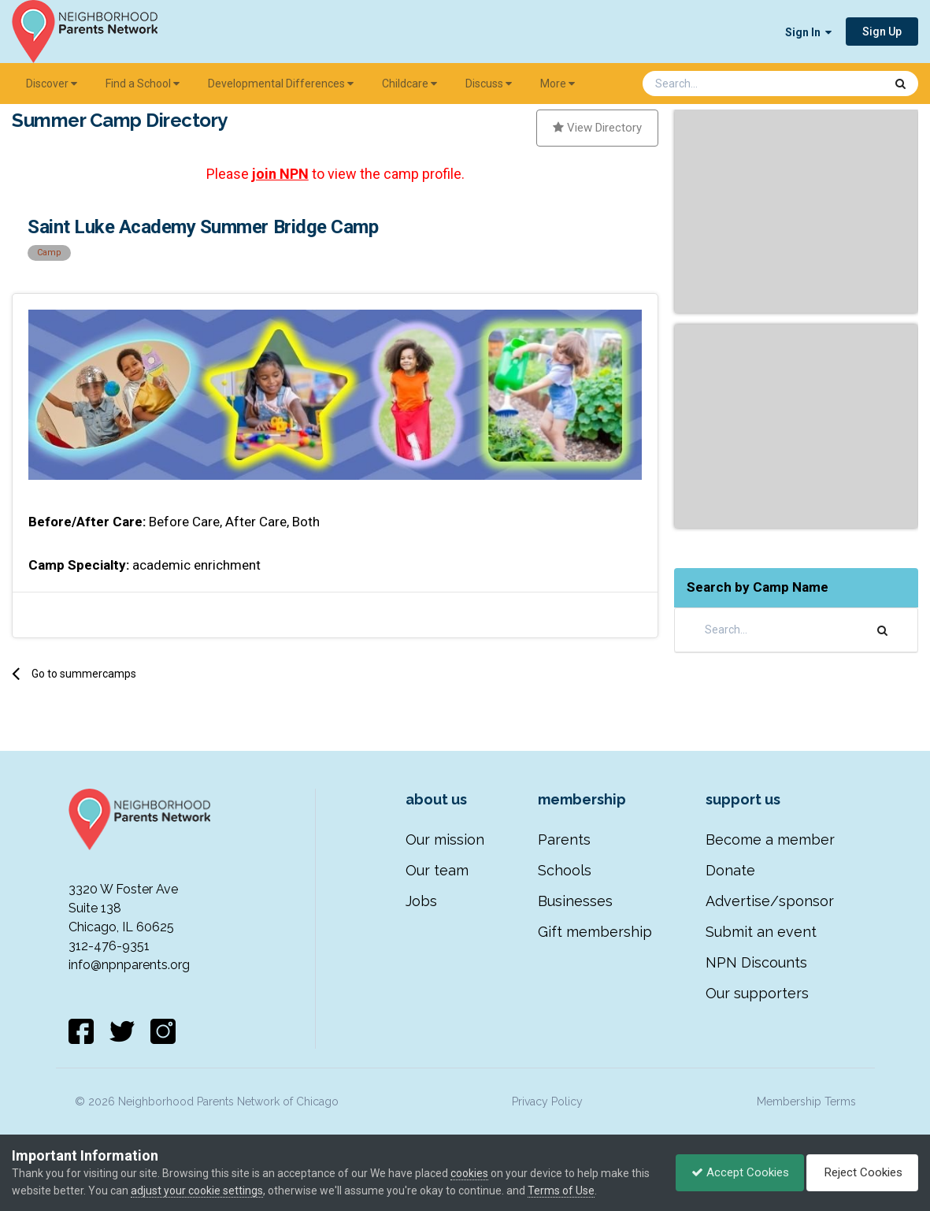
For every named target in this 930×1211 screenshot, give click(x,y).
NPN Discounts (756, 962)
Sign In (808, 32)
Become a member (770, 839)
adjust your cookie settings (217, 1190)
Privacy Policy (547, 1101)
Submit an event (761, 931)
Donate (730, 870)
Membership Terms (806, 1101)
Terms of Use (581, 1190)
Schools (564, 870)
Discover (51, 83)
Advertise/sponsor (770, 901)
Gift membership (595, 931)
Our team (437, 870)
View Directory (597, 128)
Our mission (445, 839)
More (557, 83)
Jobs (421, 901)
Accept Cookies (736, 1172)
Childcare (409, 83)
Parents (564, 839)
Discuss (488, 83)
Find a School (143, 83)
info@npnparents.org (129, 964)
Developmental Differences (281, 83)
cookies (469, 1173)
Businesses (575, 901)
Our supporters (757, 993)
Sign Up (882, 31)
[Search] (722, 83)
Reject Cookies (861, 1172)
